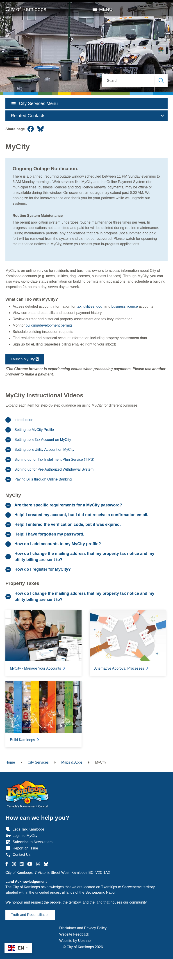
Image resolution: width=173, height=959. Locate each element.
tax (79, 306)
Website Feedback (74, 934)
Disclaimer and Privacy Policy (83, 928)
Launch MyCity (23, 359)
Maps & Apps (71, 762)
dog (99, 306)
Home (10, 762)
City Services (38, 762)
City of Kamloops (25, 9)
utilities (88, 306)
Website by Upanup (75, 941)
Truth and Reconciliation (30, 915)
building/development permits (49, 325)
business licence (124, 306)
